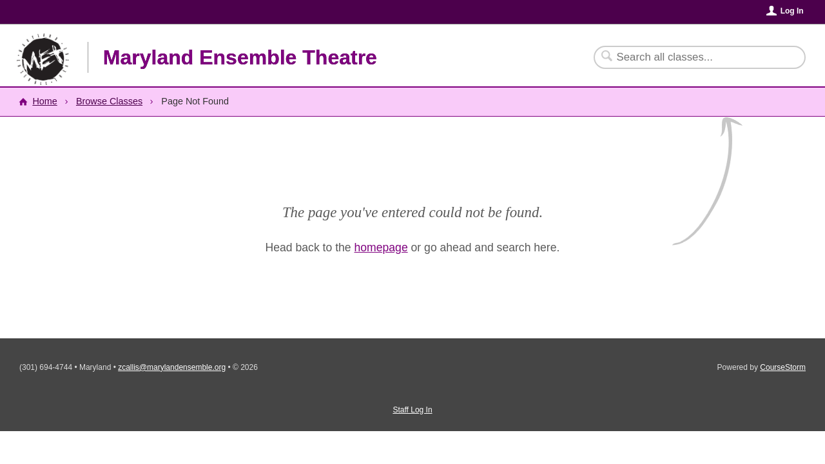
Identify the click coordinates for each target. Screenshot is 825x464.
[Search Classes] (692, 57)
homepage (381, 247)
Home (44, 101)
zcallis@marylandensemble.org (172, 367)
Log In (792, 10)
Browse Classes (109, 101)
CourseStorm (783, 367)
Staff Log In (412, 409)
